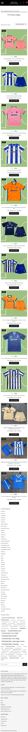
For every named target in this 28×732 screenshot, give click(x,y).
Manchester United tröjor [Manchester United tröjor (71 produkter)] (6, 649)
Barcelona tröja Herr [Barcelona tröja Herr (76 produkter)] (5, 628)
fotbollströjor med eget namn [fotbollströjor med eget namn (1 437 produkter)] (13, 641)
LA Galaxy (3, 568)
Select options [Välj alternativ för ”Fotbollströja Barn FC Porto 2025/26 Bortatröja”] (14, 63)
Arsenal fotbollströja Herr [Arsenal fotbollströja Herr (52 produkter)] (21, 620)
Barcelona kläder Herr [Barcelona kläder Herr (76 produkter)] (14, 626)
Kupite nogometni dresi (6, 711)
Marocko (3, 581)
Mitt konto (3, 717)
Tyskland (3, 611)
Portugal (3, 592)
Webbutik (3, 704)
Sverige (2, 604)
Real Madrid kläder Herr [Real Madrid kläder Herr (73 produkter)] (10, 654)
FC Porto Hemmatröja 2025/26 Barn (14, 96)
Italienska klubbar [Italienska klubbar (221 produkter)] (10, 646)
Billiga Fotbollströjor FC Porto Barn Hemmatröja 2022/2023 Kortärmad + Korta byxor (14, 462)
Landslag (3, 570)
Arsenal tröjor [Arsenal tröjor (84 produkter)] (4, 623)
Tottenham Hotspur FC (6, 609)
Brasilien (2, 530)
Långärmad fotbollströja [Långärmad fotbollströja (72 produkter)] (9, 648)
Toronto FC (3, 606)
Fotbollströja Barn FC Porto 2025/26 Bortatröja (14, 58)
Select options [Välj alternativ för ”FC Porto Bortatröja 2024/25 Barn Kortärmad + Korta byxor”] (14, 325)
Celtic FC (3, 532)
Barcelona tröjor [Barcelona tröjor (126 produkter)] (14, 628)
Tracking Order (4, 719)
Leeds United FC (4, 572)
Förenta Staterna (4, 543)
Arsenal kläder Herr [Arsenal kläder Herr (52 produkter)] (15, 621)
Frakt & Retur (4, 721)
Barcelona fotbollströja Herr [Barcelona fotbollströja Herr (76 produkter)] (7, 624)
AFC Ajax (3, 513)
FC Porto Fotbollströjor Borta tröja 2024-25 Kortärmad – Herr (14, 208)
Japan (2, 560)
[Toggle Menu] (2, 2)
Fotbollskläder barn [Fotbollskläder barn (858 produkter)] (14, 631)
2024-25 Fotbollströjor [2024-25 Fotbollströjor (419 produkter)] (8, 617)
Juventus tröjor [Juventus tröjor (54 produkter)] (19, 646)
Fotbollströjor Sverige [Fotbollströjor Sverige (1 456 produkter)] (10, 644)
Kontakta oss (4, 725)
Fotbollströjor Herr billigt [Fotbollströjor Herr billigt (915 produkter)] (10, 638)
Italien (2, 558)
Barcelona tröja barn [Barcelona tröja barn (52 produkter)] (23, 626)
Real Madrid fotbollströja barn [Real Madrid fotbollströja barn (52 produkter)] (15, 651)
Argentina (3, 517)
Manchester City (4, 577)
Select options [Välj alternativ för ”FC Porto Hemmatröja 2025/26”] (14, 175)
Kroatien (2, 566)
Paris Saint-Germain (5, 589)
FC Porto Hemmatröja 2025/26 (14, 170)
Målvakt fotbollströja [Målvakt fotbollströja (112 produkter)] (17, 649)
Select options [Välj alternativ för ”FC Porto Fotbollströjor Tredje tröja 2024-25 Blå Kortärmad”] (14, 363)
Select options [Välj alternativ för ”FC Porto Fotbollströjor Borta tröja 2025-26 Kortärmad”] (14, 137)
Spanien (2, 602)
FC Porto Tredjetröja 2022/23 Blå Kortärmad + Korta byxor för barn (14, 497)
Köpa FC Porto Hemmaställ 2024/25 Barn (14, 282)
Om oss (2, 723)
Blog (2, 702)
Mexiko (2, 583)
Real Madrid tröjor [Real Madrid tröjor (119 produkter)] (13, 656)
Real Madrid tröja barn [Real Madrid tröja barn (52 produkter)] (19, 654)
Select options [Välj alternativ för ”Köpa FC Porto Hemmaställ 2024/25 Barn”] (14, 287)
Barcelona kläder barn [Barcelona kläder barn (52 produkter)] (5, 626)
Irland (2, 556)
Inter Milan (3, 553)
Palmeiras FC (4, 587)
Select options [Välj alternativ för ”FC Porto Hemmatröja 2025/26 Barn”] (14, 100)
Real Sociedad (4, 596)
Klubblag (19, 60)
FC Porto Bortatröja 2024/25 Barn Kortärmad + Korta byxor (14, 320)
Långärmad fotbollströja (6, 706)
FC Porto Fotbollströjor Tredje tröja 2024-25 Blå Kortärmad (14, 358)
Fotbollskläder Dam (5, 545)
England (2, 536)
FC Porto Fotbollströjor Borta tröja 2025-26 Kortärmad (14, 133)
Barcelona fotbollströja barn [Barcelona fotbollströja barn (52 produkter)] (21, 623)
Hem (2, 11)
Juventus (3, 562)
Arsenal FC (3, 519)
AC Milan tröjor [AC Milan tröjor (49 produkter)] (13, 620)
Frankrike (3, 551)
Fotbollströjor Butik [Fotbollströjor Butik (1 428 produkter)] (9, 636)
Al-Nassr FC (3, 515)
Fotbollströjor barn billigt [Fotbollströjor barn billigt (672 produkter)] (10, 633)
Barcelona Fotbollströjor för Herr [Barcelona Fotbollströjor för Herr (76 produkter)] (19, 624)
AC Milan (3, 511)
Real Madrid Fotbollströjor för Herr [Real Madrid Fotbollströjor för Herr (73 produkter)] (15, 652)
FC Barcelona (4, 539)
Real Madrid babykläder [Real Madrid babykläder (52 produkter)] (5, 651)
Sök (25, 664)
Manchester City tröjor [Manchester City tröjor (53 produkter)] (18, 648)
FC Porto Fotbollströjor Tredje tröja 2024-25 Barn (14, 245)
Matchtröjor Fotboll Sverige (14, 2)
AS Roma (3, 522)
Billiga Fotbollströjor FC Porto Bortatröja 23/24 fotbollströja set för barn (14, 428)
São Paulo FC (4, 598)
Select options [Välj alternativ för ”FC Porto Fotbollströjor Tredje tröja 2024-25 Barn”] (14, 250)
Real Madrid (3, 594)
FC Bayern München (5, 541)
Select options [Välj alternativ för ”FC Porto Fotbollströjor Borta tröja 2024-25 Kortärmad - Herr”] (14, 213)
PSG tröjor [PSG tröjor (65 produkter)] (24, 649)
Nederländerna (4, 585)
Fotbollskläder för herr (12, 135)
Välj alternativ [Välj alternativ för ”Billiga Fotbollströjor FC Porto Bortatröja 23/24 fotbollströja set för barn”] (14, 434)
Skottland (3, 600)
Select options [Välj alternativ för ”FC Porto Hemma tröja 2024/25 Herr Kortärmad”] (14, 400)
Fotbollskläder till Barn (12, 60)
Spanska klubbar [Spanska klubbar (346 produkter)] (14, 658)
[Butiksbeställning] (21, 24)
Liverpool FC (3, 575)
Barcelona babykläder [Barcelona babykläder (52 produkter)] (12, 623)
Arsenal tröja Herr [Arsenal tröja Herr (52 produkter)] (22, 621)
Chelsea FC (3, 534)
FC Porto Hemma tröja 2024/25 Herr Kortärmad (14, 395)
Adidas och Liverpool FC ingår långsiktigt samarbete (12, 694)
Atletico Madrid (4, 524)
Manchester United (5, 579)
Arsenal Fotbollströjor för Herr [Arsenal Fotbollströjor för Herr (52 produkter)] (6, 621)
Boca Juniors (4, 526)
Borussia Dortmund (5, 528)
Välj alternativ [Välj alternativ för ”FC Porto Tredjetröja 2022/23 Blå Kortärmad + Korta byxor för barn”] (14, 503)
